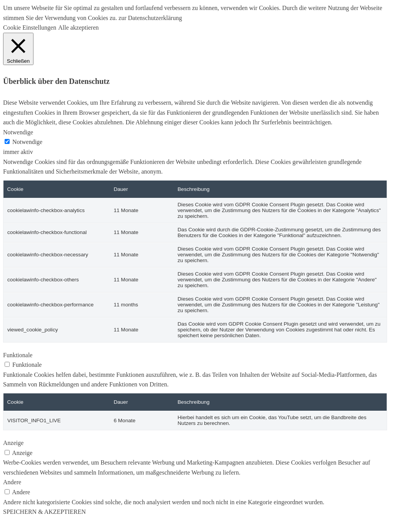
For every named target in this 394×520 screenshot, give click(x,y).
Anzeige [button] (13, 443)
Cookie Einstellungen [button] (29, 27)
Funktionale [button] (17, 355)
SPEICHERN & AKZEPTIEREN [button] (44, 511)
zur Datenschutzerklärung (149, 18)
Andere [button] (12, 482)
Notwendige (27, 142)
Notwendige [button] (18, 132)
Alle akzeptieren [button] (78, 27)
